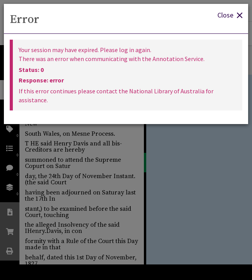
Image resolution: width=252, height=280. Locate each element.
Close (229, 14)
